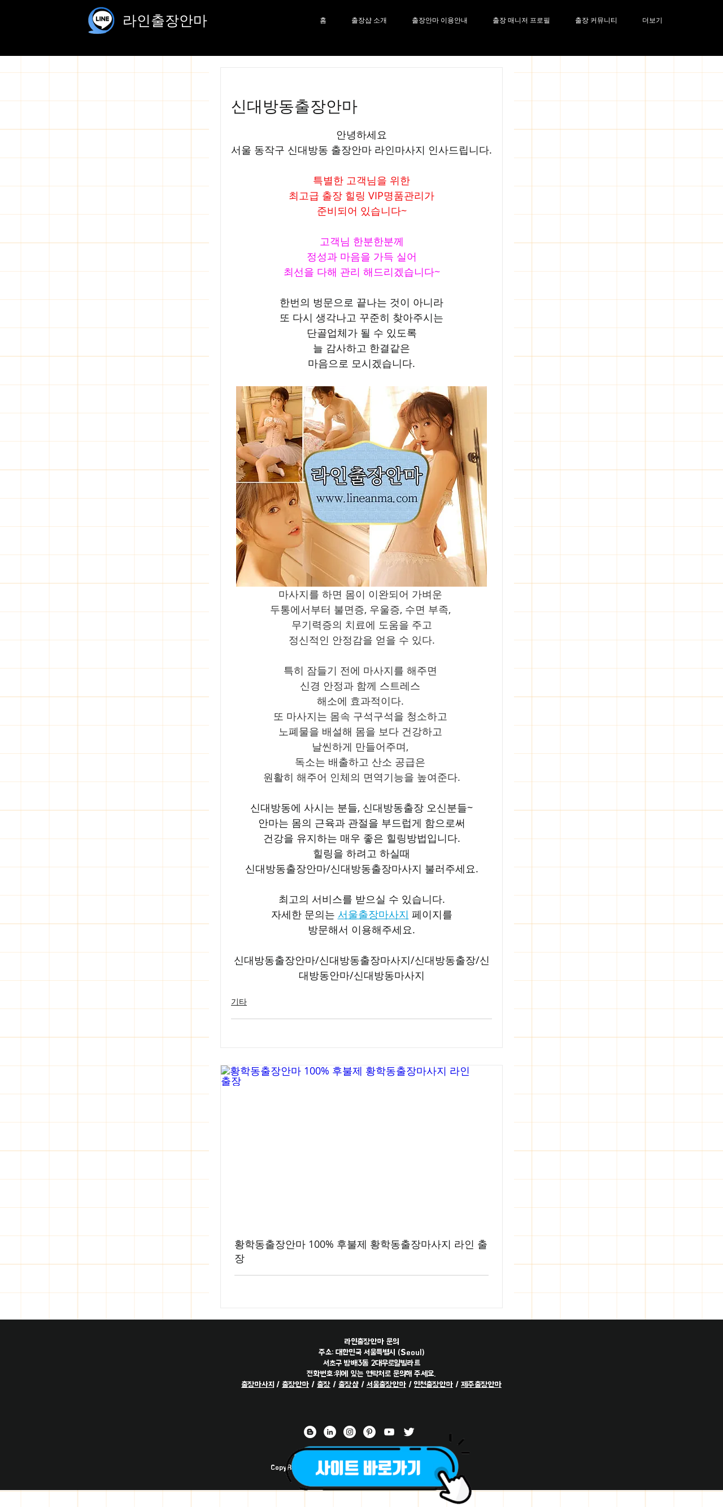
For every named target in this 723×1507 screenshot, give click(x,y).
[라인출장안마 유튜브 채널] (389, 1432)
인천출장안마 (433, 1384)
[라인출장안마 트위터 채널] (409, 1432)
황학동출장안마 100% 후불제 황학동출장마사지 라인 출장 (360, 1251)
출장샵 (348, 1384)
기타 (239, 1001)
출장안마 (295, 1384)
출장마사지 (257, 1384)
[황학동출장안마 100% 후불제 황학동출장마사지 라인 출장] (361, 1144)
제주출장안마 (481, 1384)
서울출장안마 (386, 1384)
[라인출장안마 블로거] (310, 1432)
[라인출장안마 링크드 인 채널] (330, 1432)
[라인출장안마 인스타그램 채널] (349, 1432)
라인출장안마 (165, 20)
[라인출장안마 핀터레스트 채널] (369, 1432)
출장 (323, 1384)
